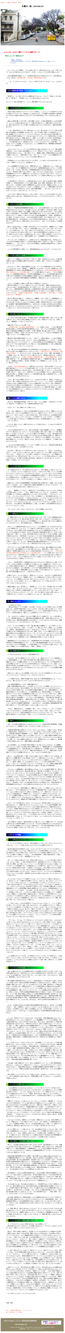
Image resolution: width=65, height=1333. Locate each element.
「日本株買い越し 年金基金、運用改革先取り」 (22, 327)
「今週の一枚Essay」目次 (13, 2)
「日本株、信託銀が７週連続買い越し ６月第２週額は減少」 (39, 357)
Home (2, 2)
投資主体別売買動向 (20, 366)
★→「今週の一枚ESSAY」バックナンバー (19, 1310)
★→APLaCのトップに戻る (14, 1312)
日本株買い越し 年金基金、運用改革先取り (30, 77)
